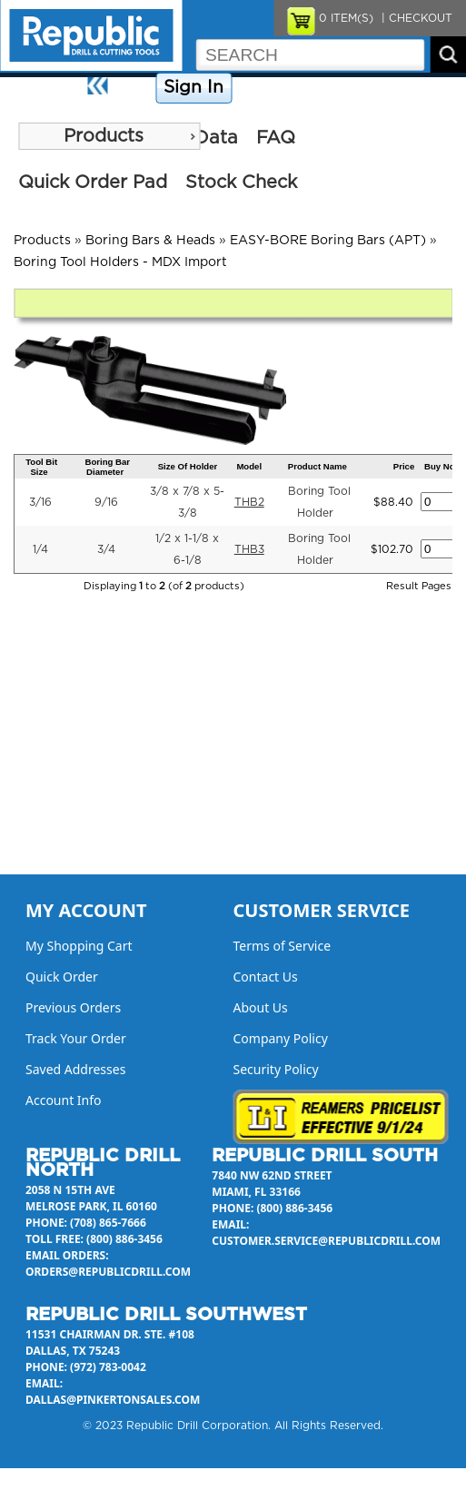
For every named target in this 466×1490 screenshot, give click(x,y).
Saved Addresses (75, 1069)
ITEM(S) (346, 18)
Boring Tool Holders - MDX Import (120, 262)
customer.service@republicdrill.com (326, 1240)
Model (249, 466)
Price (403, 466)
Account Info (63, 1100)
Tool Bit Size (41, 467)
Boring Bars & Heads (150, 240)
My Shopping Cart (79, 945)
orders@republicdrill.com (108, 1271)
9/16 (106, 502)
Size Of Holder (188, 466)
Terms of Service (282, 945)
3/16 (40, 502)
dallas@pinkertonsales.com (112, 1399)
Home (134, 88)
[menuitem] (109, 136)
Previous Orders (73, 1007)
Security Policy (276, 1069)
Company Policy (282, 88)
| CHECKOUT (415, 18)
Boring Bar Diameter (107, 467)
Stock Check (241, 182)
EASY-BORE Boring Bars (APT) (328, 240)
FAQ (275, 138)
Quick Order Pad (92, 182)
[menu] (109, 136)
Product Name (317, 466)
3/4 (106, 549)
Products (104, 136)
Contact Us (368, 88)
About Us (435, 88)
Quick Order (61, 976)
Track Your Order (75, 1038)
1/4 (40, 549)
